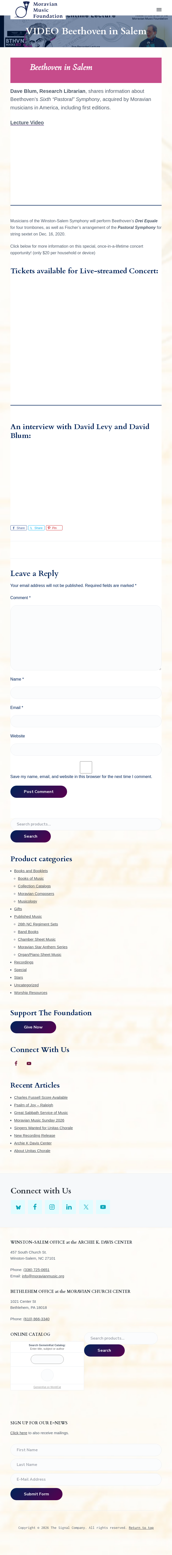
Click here (18, 1433)
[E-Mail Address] (86, 1479)
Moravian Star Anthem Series (43, 947)
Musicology (27, 901)
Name (17, 679)
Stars (18, 977)
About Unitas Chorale (32, 1150)
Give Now (33, 1027)
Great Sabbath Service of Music (41, 1112)
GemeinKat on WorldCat (47, 1387)
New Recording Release (34, 1135)
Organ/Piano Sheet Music (39, 954)
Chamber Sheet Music (37, 939)
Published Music (28, 916)
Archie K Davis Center (33, 1143)
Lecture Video (27, 122)
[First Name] (86, 1450)
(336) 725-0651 (36, 1269)
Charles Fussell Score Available (41, 1097)
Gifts (18, 909)
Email (16, 707)
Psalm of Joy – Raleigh (33, 1105)
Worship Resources (31, 992)
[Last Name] (86, 1465)
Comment (20, 598)
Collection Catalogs (34, 886)
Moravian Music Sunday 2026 (39, 1120)
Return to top (141, 1528)
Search (30, 836)
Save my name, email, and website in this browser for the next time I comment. (81, 776)
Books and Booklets (31, 871)
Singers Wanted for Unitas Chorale (43, 1128)
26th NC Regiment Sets (38, 924)
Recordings (24, 962)
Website (17, 736)
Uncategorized (26, 985)
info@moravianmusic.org (43, 1276)
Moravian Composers (36, 893)
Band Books (28, 931)
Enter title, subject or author (47, 1348)
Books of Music (31, 878)
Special (20, 970)
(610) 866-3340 (36, 1319)
